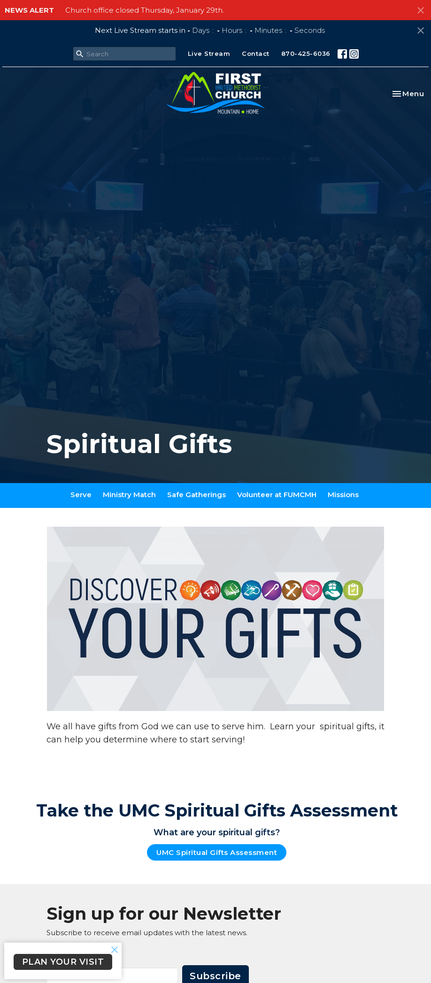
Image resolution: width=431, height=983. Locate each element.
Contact (255, 53)
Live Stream (209, 53)
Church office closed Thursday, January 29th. (144, 10)
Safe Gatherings (196, 494)
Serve (81, 494)
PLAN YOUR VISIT (63, 962)
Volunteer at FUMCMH (276, 494)
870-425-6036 (306, 53)
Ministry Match (129, 494)
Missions (343, 494)
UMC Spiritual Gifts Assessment (216, 852)
